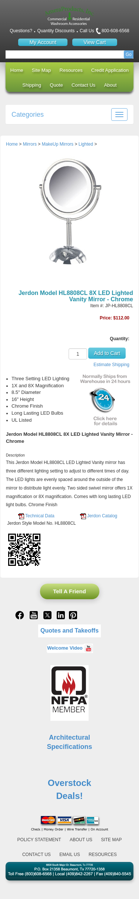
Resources (71, 70)
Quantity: (119, 338)
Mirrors (30, 144)
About (110, 85)
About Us (81, 839)
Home (16, 70)
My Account (42, 42)
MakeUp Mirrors (57, 144)
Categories (27, 114)
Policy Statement (39, 839)
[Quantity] (78, 353)
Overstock (69, 783)
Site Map (41, 70)
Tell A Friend (69, 591)
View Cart (94, 42)
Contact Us (83, 85)
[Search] (69, 54)
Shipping (31, 85)
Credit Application (110, 70)
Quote (56, 85)
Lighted (86, 144)
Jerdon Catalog (102, 515)
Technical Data (39, 515)
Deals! (69, 796)
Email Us (69, 854)
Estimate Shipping (111, 364)
